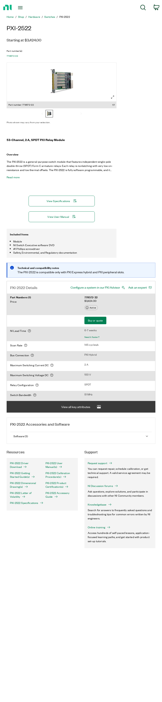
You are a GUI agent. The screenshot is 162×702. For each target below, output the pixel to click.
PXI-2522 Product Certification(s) (57, 485)
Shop (21, 17)
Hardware (34, 17)
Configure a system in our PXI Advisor (95, 287)
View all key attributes (81, 407)
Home (10, 17)
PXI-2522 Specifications (24, 503)
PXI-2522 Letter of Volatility (20, 495)
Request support (100, 463)
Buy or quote (95, 320)
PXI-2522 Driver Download (19, 465)
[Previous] (42, 114)
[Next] (81, 114)
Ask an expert (137, 287)
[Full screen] (112, 97)
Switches (49, 17)
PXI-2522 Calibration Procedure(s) (58, 475)
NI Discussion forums (103, 486)
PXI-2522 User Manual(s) (54, 465)
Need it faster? (92, 337)
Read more (13, 177)
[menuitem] (143, 8)
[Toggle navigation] (25, 8)
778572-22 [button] (12, 56)
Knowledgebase (100, 504)
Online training (99, 527)
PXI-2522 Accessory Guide (58, 495)
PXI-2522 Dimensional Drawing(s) (23, 485)
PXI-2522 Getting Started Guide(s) (22, 475)
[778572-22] (49, 114)
